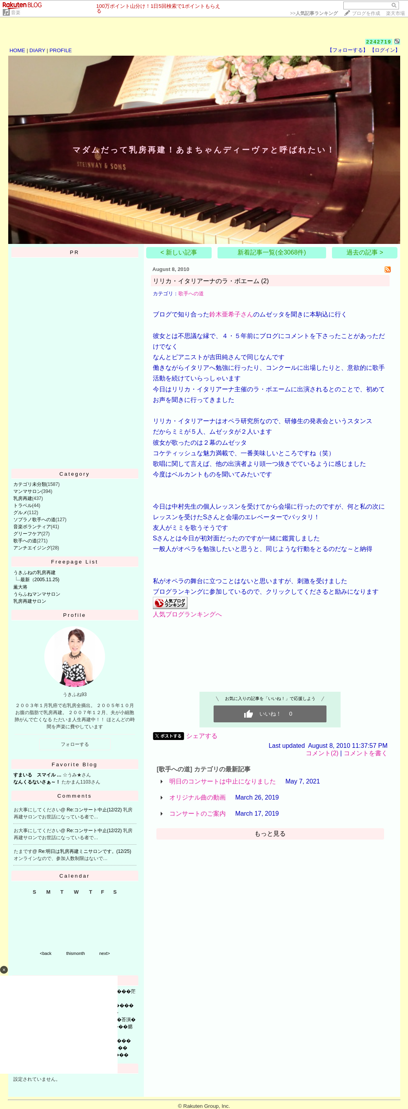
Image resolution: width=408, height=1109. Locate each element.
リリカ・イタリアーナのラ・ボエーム (206, 281)
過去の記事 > (364, 252)
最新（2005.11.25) (40, 579)
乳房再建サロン (29, 601)
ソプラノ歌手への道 (34, 519)
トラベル (22, 505)
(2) (265, 281)
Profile (74, 615)
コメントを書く (366, 753)
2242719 (379, 42)
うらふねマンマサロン (36, 594)
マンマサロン (27, 491)
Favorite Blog (75, 764)
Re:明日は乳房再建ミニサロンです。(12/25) (84, 851)
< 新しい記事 (178, 252)
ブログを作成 (366, 13)
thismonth (75, 953)
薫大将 (20, 587)
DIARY (37, 50)
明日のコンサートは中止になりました (222, 781)
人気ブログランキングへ (187, 614)
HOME (17, 50)
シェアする (202, 736)
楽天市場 (395, 13)
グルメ (20, 512)
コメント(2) (322, 753)
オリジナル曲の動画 (197, 797)
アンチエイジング (32, 548)
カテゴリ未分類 (29, 484)
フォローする (75, 744)
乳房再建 (22, 498)
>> (314, 13)
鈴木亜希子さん (231, 314)
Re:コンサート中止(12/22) (95, 810)
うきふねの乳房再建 (34, 572)
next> (104, 953)
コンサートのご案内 (197, 813)
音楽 (15, 12)
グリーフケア (27, 533)
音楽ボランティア (32, 526)
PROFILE (60, 50)
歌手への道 (25, 541)
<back (46, 953)
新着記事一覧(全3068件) (272, 252)
